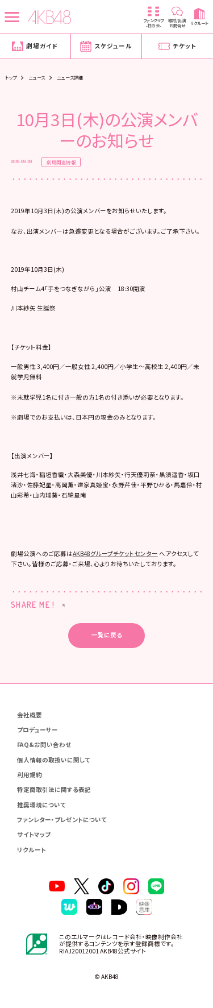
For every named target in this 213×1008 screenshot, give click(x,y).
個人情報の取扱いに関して (53, 760)
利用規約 (29, 774)
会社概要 (29, 715)
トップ (10, 77)
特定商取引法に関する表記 (54, 789)
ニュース (36, 77)
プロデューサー (37, 729)
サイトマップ (34, 834)
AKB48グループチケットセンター (115, 553)
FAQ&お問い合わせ (44, 744)
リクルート (31, 849)
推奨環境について (41, 804)
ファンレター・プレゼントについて (62, 819)
